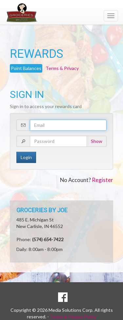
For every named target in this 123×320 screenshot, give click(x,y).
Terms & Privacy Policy (73, 316)
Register (102, 179)
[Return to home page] (61, 12)
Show (96, 141)
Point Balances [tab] (26, 68)
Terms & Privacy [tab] (62, 68)
